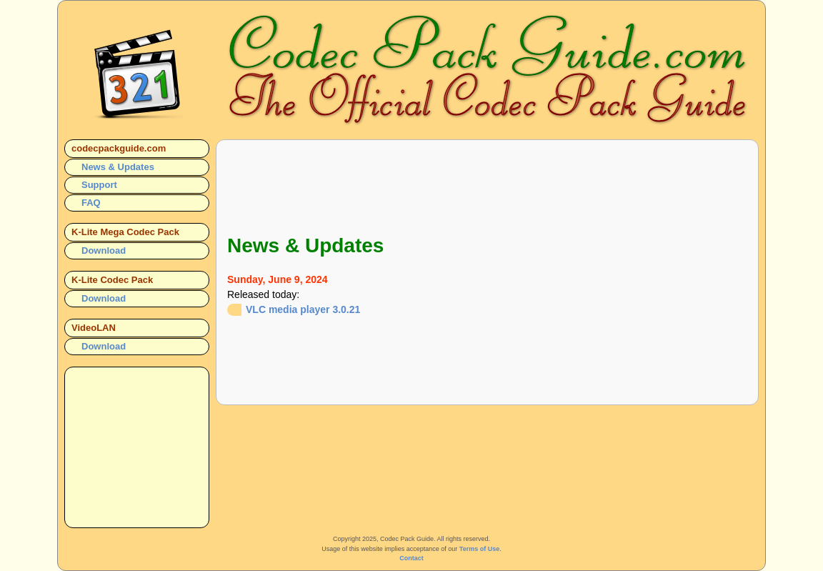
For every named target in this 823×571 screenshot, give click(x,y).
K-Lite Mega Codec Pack (125, 232)
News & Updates (117, 167)
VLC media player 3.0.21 (303, 309)
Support (99, 184)
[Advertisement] (487, 183)
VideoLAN (93, 327)
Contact (411, 558)
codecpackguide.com (118, 148)
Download (103, 250)
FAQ (91, 202)
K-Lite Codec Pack (112, 279)
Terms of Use (479, 548)
